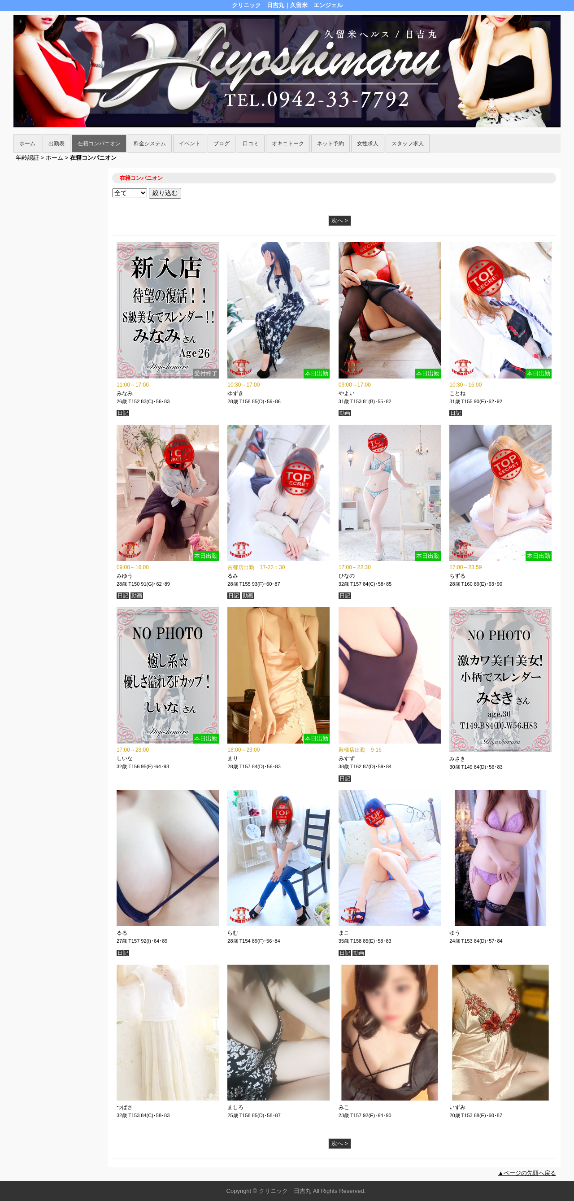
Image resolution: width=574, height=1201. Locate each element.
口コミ (251, 143)
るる (122, 933)
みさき (457, 759)
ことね (457, 393)
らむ (232, 933)
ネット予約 (330, 143)
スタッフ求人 (407, 143)
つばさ (125, 1107)
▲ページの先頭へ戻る (527, 1173)
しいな (125, 758)
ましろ (235, 1107)
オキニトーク (288, 143)
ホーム (27, 143)
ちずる (457, 576)
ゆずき (235, 393)
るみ (232, 576)
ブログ (221, 143)
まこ (344, 933)
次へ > (339, 220)
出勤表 (56, 143)
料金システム (150, 143)
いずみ (457, 1107)
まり (232, 758)
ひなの (347, 576)
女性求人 (367, 143)
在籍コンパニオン (99, 143)
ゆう (454, 933)
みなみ (125, 393)
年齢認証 (27, 157)
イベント (189, 143)
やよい (347, 393)
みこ (344, 1107)
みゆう (125, 576)
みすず (347, 758)
